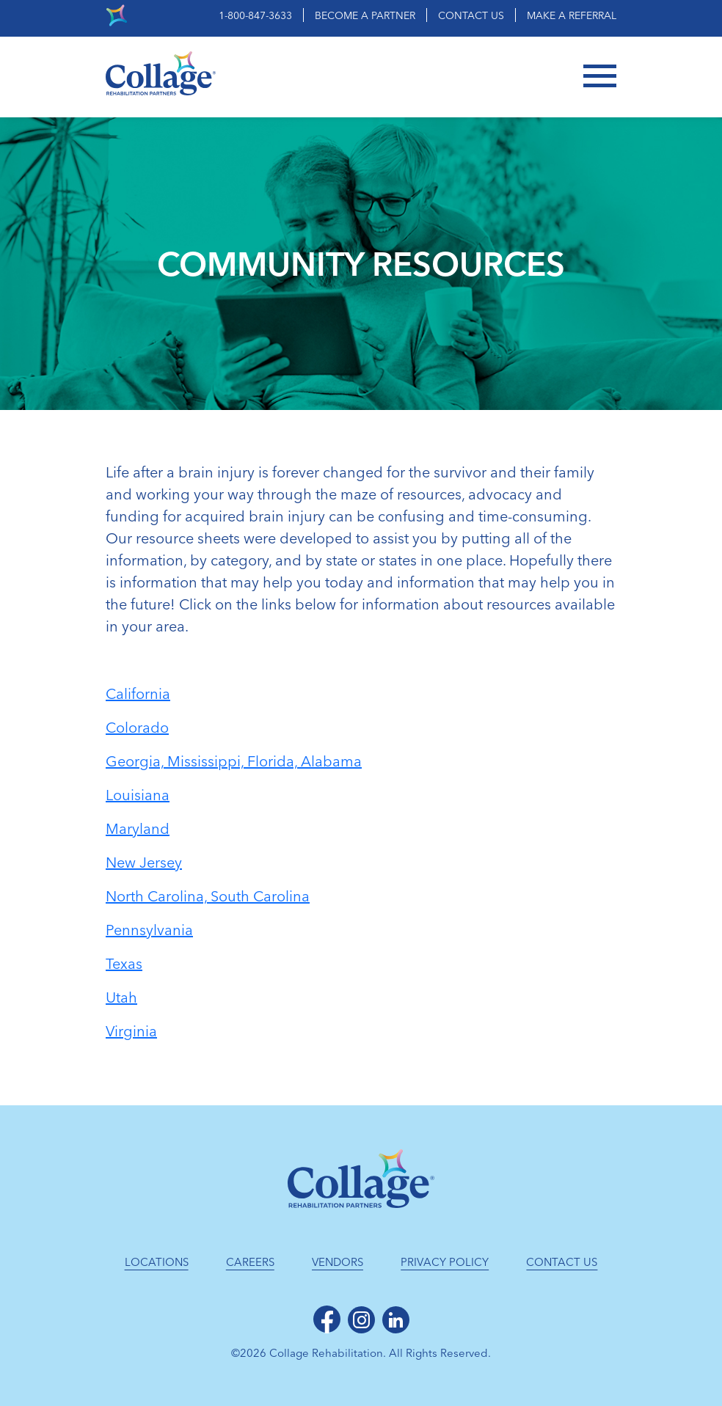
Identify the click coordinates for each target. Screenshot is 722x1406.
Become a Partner (365, 16)
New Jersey (144, 862)
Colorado (137, 727)
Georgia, (136, 761)
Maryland (137, 829)
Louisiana (137, 795)
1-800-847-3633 (255, 16)
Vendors (337, 1262)
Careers (250, 1262)
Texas (124, 964)
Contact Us (471, 16)
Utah (121, 997)
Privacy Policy (445, 1262)
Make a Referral (571, 16)
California (138, 694)
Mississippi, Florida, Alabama (264, 761)
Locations (157, 1262)
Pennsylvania (149, 930)
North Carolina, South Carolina (208, 896)
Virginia (131, 1031)
